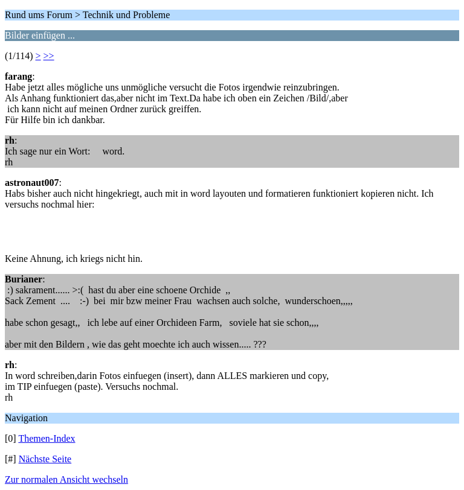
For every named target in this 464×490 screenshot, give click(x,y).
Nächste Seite (45, 459)
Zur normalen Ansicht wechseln (66, 479)
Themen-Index (46, 438)
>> (49, 56)
